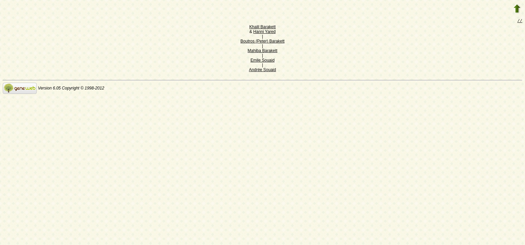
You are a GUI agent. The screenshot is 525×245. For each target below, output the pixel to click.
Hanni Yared (264, 32)
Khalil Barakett (262, 27)
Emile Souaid (262, 61)
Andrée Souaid (262, 70)
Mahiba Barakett (262, 51)
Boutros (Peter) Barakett (262, 41)
